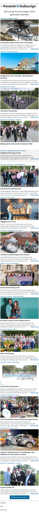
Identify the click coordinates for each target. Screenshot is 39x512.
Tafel (8, 197)
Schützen (18, 119)
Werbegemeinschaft (20, 164)
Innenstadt (10, 164)
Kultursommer (14, 263)
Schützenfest (11, 119)
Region (2, 263)
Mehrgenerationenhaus (14, 150)
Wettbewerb (15, 362)
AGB (1, 506)
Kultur (7, 263)
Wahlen (20, 230)
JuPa (8, 86)
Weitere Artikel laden (19, 497)
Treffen (24, 150)
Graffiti (9, 362)
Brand (16, 18)
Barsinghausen (4, 428)
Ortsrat (12, 86)
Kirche (12, 197)
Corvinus (10, 329)
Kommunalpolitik (12, 230)
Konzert (9, 296)
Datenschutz (3, 510)
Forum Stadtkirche (18, 296)
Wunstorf (3, 18)
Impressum (3, 503)
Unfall (12, 428)
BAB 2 (16, 428)
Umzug (17, 395)
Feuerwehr (10, 18)
